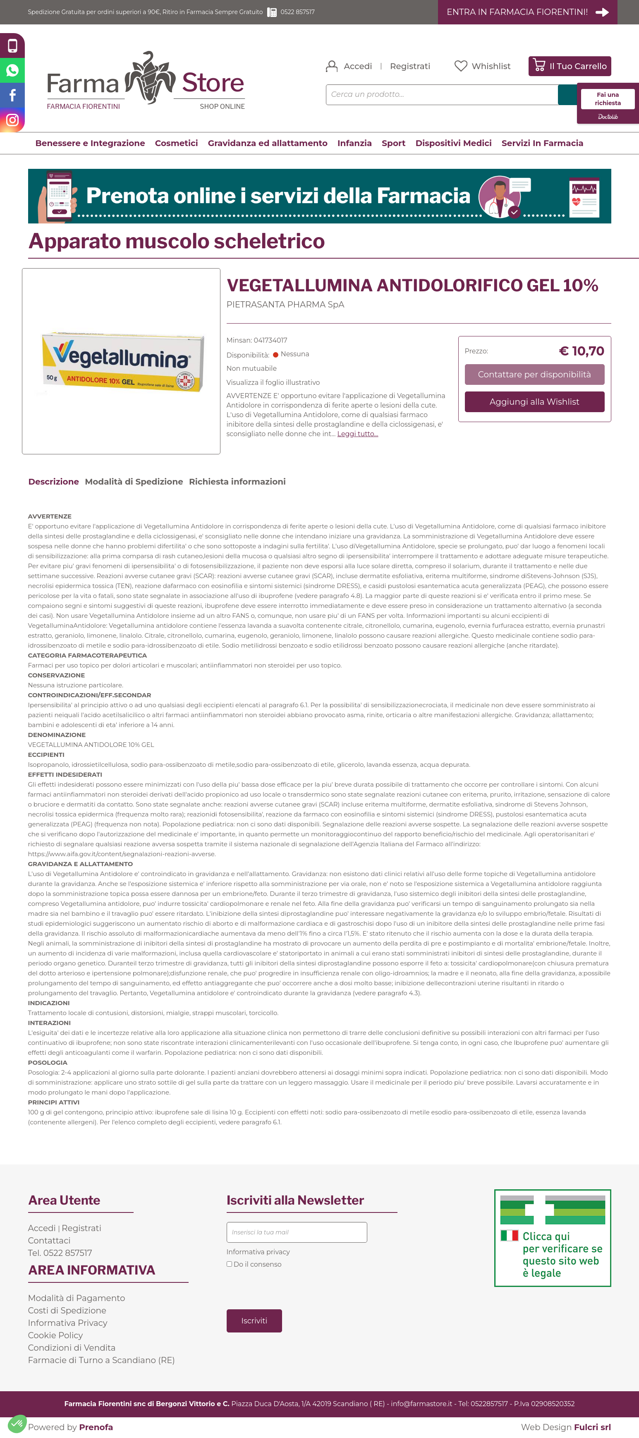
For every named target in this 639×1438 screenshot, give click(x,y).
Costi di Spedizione (67, 1311)
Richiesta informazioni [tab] (237, 482)
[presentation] (289, 1288)
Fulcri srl (592, 1428)
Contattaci (49, 1241)
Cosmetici (176, 144)
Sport (393, 144)
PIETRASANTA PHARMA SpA (286, 305)
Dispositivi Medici (454, 144)
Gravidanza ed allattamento (268, 144)
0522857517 (489, 1404)
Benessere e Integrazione (90, 144)
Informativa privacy (258, 1252)
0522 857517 (333, 12)
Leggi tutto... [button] (357, 434)
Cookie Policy (55, 1336)
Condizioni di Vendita (72, 1348)
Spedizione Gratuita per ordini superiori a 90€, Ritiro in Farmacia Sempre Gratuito (162, 12)
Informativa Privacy (68, 1323)
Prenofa (96, 1428)
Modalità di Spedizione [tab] (134, 482)
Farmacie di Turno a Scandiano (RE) (101, 1361)
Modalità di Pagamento (76, 1299)
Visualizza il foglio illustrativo (273, 383)
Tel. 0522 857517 (60, 1253)
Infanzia (354, 144)
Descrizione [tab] (54, 482)
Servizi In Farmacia (543, 144)
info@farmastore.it (421, 1404)
